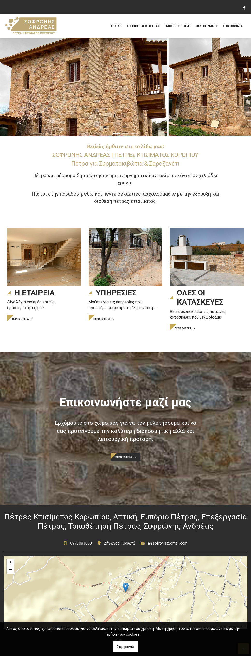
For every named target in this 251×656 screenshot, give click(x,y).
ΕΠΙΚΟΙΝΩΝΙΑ (233, 26)
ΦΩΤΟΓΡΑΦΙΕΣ (207, 26)
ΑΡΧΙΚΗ (116, 26)
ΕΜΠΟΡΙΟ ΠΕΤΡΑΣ (177, 26)
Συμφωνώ (125, 646)
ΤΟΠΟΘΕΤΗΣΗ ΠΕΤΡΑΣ (143, 26)
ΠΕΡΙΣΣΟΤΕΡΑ (22, 319)
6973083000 (81, 543)
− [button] (10, 570)
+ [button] (10, 562)
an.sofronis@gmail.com (167, 543)
